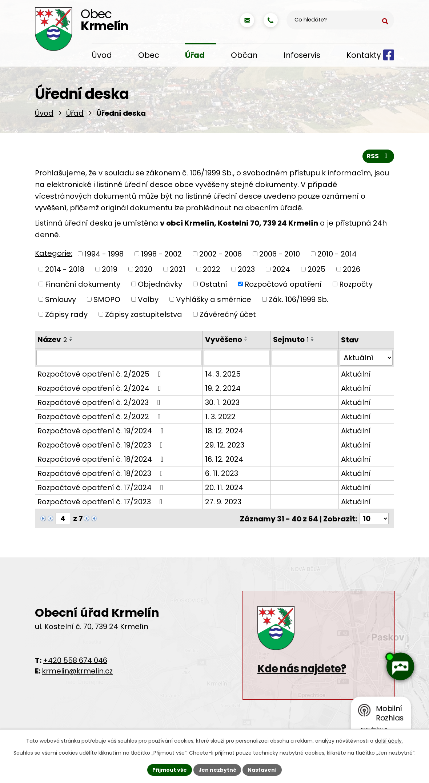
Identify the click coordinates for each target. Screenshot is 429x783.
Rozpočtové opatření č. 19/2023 (101, 446)
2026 (351, 271)
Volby (148, 301)
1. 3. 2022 (220, 418)
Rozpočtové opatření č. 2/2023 (100, 403)
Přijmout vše (169, 769)
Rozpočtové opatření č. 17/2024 (101, 489)
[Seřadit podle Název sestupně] (71, 341)
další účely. (389, 740)
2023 (246, 271)
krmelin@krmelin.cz (77, 672)
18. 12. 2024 (224, 432)
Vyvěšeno (223, 341)
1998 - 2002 (161, 255)
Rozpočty (356, 286)
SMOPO (106, 301)
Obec (148, 55)
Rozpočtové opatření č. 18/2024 (102, 460)
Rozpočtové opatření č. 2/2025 (100, 375)
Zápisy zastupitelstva (143, 316)
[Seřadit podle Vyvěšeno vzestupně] (246, 338)
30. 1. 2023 (222, 403)
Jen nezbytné (217, 769)
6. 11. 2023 (221, 474)
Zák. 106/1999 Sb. (298, 301)
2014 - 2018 (64, 271)
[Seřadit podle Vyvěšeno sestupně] (246, 341)
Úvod (102, 55)
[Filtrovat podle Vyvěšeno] (236, 359)
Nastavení (262, 769)
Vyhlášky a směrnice (213, 301)
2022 (211, 271)
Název (52, 341)
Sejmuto (291, 341)
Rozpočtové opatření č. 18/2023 (101, 474)
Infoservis (302, 55)
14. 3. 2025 (222, 375)
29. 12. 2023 (224, 446)
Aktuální (356, 375)
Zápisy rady (66, 316)
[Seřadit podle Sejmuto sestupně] (313, 341)
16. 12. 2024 (224, 460)
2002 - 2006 (220, 255)
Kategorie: (53, 255)
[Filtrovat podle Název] (118, 359)
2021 (177, 271)
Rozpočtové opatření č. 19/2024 (102, 432)
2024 (281, 271)
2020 (143, 271)
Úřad (195, 55)
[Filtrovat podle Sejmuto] (305, 359)
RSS (378, 157)
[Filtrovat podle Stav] (366, 359)
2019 (109, 271)
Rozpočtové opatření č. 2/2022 (100, 418)
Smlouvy (60, 301)
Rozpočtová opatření (283, 286)
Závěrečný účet (228, 316)
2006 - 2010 (279, 255)
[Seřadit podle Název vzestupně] (71, 338)
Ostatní (213, 286)
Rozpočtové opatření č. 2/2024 (100, 389)
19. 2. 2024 (222, 389)
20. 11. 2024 (224, 489)
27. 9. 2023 (223, 503)
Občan (244, 55)
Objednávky (160, 286)
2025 (316, 271)
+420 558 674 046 (75, 662)
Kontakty (363, 55)
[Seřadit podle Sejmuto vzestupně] (313, 338)
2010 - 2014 (337, 255)
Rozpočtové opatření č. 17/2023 (101, 503)
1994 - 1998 (104, 255)
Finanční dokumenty (82, 286)
